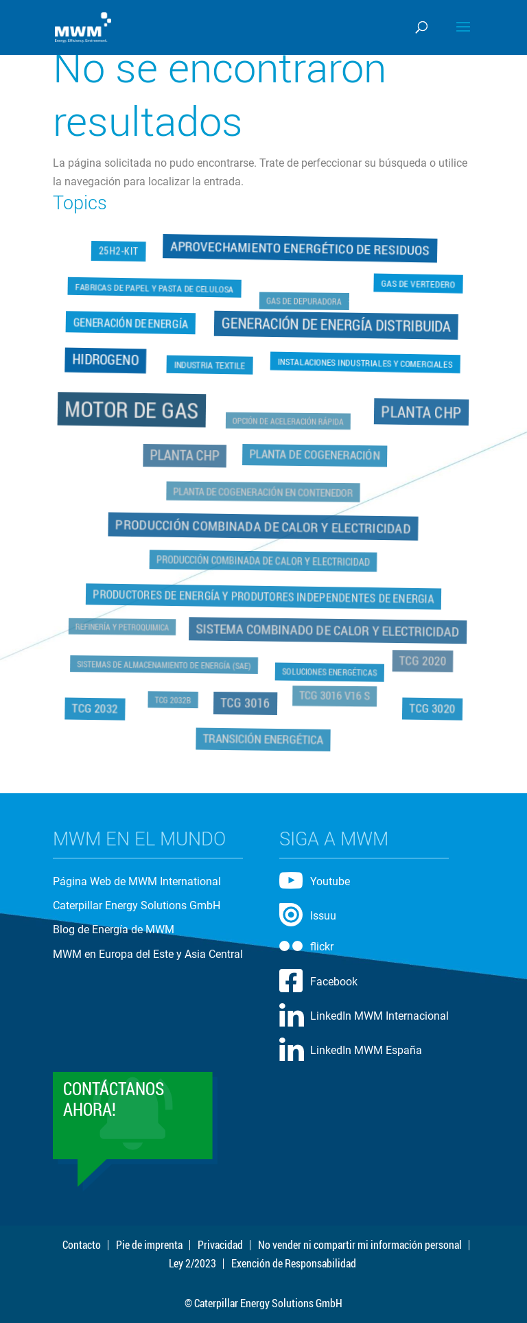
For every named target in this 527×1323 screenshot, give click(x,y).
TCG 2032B (174, 698)
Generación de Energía (131, 324)
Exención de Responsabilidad (293, 1263)
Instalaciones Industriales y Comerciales (365, 361)
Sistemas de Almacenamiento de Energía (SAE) (164, 663)
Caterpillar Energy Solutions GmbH (136, 905)
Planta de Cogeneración (314, 455)
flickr (321, 946)
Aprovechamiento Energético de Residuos (300, 249)
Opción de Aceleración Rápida (288, 422)
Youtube (330, 881)
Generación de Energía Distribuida (336, 324)
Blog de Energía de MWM (113, 929)
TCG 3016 (245, 701)
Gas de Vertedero (419, 282)
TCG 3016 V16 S (334, 694)
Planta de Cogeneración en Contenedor (263, 492)
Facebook (334, 981)
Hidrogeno (105, 358)
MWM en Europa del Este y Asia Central (148, 954)
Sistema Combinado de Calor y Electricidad (327, 629)
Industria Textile (210, 365)
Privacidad (220, 1244)
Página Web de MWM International (137, 881)
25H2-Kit (119, 252)
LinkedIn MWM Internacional (379, 1015)
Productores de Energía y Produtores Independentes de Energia (263, 595)
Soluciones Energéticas (329, 670)
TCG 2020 (421, 659)
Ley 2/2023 (192, 1263)
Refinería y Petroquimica (123, 626)
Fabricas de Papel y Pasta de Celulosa (154, 286)
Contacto (81, 1244)
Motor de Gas (133, 410)
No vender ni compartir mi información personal (360, 1244)
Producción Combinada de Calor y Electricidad (263, 526)
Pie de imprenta (149, 1244)
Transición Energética (263, 736)
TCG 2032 (96, 707)
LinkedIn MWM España (366, 1050)
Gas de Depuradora (303, 302)
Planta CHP (420, 412)
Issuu (323, 915)
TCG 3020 (431, 707)
